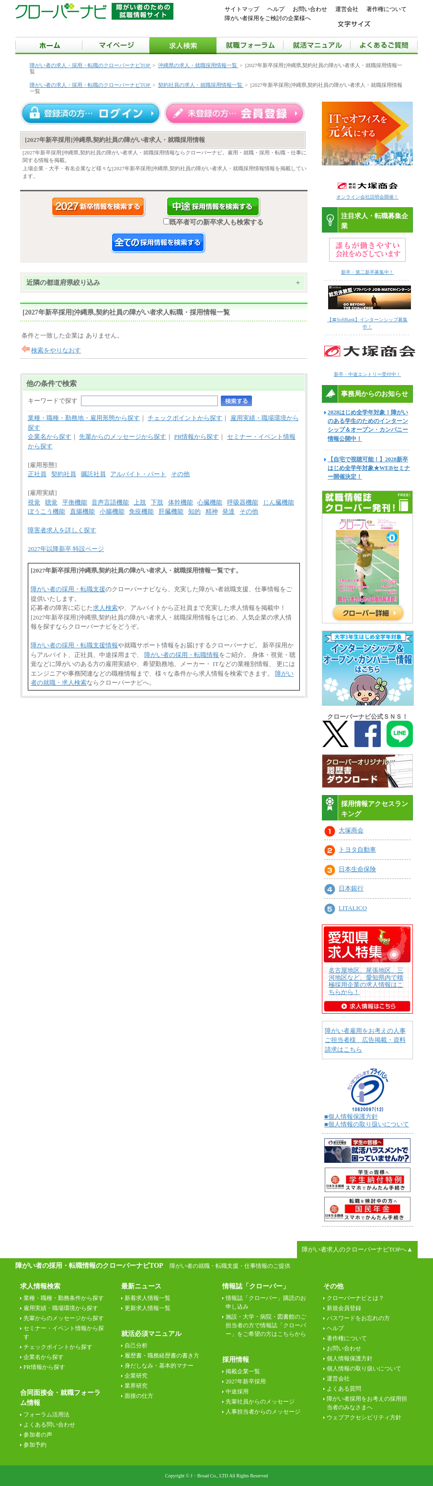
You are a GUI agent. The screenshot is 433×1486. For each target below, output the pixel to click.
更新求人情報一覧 (148, 1308)
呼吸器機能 (242, 502)
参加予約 (34, 1444)
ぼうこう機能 (46, 511)
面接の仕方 (139, 1395)
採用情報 (235, 1359)
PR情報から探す (196, 436)
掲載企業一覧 (243, 1371)
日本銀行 (351, 888)
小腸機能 (112, 511)
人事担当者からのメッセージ (263, 1411)
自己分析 (136, 1345)
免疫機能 (141, 511)
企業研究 (136, 1375)
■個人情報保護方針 (351, 1116)
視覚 (34, 502)
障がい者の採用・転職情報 (181, 654)
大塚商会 (351, 830)
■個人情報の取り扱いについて (366, 1124)
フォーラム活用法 (46, 1414)
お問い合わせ (310, 9)
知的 (194, 511)
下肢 (157, 502)
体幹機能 (180, 502)
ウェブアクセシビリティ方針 (364, 1417)
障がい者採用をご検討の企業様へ (268, 18)
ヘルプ (276, 9)
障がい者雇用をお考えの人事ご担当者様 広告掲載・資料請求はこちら (365, 1040)
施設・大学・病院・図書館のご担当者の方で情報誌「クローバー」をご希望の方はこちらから (266, 1325)
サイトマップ (242, 9)
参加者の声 (37, 1434)
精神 (211, 511)
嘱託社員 (93, 474)
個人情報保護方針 (350, 1358)
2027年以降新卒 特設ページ (66, 548)
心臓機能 (209, 502)
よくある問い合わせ (49, 1424)
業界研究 (136, 1385)
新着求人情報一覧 (148, 1298)
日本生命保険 (357, 869)
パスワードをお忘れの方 (358, 1318)
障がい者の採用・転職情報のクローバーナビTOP (89, 1265)
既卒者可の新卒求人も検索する (213, 222)
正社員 (37, 474)
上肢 (140, 502)
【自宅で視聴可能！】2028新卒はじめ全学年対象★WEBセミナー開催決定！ (369, 468)
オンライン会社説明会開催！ (367, 196)
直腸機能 (82, 511)
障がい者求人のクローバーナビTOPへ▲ (357, 1249)
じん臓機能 (278, 502)
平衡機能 (74, 502)
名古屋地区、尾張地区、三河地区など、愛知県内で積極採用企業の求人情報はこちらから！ (366, 981)
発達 (228, 511)
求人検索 (105, 607)
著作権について (386, 9)
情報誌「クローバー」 (255, 1286)
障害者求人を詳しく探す (62, 530)
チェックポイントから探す (185, 417)
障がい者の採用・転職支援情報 (74, 645)
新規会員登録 (344, 1308)
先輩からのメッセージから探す (122, 436)
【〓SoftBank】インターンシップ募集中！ (369, 319)
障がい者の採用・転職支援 (68, 589)
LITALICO (353, 908)
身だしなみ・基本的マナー (159, 1365)
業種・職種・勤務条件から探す (63, 1298)
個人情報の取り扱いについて (364, 1368)
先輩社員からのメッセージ (260, 1401)
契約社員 (63, 474)
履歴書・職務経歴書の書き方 (162, 1355)
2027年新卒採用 (246, 1381)
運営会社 (346, 9)
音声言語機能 (110, 502)
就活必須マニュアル (151, 1333)
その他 (180, 474)
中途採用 (237, 1391)
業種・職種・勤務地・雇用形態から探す (84, 417)
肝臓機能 (171, 511)
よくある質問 (344, 1388)
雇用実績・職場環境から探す (60, 1308)
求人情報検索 (40, 1286)
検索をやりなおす (56, 350)
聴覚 (51, 502)
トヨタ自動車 (357, 849)
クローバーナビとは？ (355, 1298)
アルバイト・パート (138, 474)
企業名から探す (49, 436)
